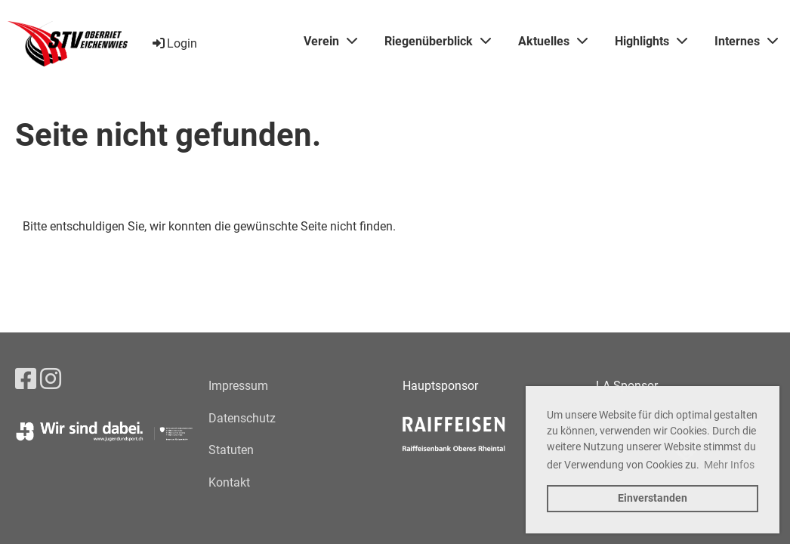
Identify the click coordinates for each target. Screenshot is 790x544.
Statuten (231, 450)
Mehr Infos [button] (729, 465)
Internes (746, 41)
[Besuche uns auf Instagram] (50, 379)
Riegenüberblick (437, 41)
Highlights (651, 41)
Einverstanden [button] (652, 498)
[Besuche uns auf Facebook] (25, 379)
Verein (330, 41)
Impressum (238, 386)
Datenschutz (242, 418)
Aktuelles (553, 41)
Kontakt (229, 482)
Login (173, 43)
